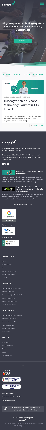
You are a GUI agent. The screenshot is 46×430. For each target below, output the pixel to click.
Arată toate (37, 74)
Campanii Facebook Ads (9, 322)
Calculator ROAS (7, 355)
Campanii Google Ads (8, 298)
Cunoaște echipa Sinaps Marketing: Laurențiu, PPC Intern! (22, 105)
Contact (4, 278)
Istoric (3, 261)
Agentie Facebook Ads (9, 318)
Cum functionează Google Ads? (11, 288)
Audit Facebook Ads (8, 325)
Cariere (4, 268)
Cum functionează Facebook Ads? (12, 315)
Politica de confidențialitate (11, 397)
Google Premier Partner (9, 271)
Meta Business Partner (8, 274)
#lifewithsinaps (6, 264)
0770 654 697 (8, 225)
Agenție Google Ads (8, 291)
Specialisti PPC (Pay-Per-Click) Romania (14, 295)
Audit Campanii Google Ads (10, 301)
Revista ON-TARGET (8, 345)
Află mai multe (38, 125)
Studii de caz (5, 342)
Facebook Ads (8, 310)
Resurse (5, 337)
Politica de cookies (8, 400)
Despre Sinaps (8, 256)
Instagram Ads (6, 332)
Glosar (4, 352)
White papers (6, 349)
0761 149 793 (8, 237)
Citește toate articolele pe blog (23, 204)
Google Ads (7, 283)
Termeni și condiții (8, 394)
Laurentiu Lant (11, 97)
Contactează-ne (22, 41)
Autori (26, 74)
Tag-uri (17, 74)
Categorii (7, 74)
